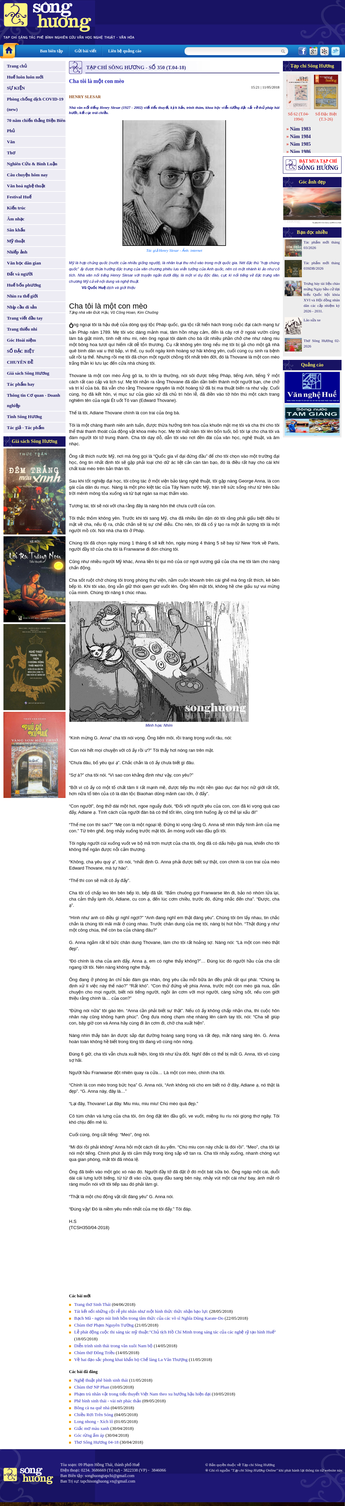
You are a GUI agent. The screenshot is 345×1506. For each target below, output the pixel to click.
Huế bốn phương (24, 285)
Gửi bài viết (85, 51)
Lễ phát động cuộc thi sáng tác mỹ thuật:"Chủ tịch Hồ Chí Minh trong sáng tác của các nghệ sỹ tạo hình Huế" (175, 1331)
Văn (11, 141)
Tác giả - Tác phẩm (25, 427)
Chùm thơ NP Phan (91, 1387)
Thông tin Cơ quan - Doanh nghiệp (33, 400)
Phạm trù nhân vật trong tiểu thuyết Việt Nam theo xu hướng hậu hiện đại (142, 1393)
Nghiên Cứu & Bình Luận (32, 163)
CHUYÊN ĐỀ (20, 362)
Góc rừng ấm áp (89, 1435)
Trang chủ (17, 66)
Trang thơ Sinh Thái (92, 1304)
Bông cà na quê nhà (92, 1407)
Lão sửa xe (312, 320)
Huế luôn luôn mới (25, 77)
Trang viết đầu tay (25, 318)
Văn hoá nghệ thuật (26, 185)
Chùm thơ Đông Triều (94, 1352)
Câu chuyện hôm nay (27, 174)
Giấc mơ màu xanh (91, 1428)
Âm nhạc (15, 218)
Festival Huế (19, 196)
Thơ (11, 152)
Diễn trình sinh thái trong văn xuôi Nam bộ (113, 1345)
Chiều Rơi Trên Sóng (93, 1414)
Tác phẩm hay (20, 384)
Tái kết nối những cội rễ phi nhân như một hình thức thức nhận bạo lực (141, 1311)
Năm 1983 (300, 129)
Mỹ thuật (16, 240)
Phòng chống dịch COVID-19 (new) (35, 104)
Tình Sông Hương (24, 416)
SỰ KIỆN (16, 88)
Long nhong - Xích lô (93, 1421)
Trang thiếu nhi (22, 329)
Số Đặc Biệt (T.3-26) (326, 117)
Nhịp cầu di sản (22, 307)
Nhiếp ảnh (17, 252)
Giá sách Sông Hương (28, 373)
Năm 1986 (300, 151)
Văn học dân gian (24, 263)
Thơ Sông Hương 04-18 (96, 1442)
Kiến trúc (16, 207)
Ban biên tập (51, 51)
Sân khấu (16, 229)
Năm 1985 (300, 144)
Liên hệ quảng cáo (124, 51)
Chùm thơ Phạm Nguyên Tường (104, 1325)
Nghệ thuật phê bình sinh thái (101, 1380)
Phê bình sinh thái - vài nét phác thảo (108, 1400)
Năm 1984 (300, 136)
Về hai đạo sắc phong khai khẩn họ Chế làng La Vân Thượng (131, 1359)
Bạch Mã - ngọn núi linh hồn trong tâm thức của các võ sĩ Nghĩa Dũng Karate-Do (149, 1318)
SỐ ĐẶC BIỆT (20, 351)
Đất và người (20, 274)
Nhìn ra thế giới (22, 296)
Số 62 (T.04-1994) (298, 117)
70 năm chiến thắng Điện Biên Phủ (36, 125)
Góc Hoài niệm (21, 340)
